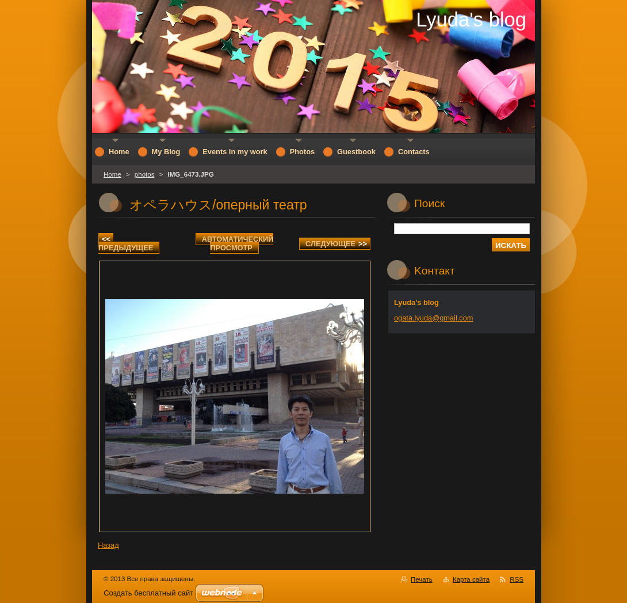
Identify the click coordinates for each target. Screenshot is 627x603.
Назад (108, 545)
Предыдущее (125, 243)
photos (145, 174)
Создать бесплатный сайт (148, 593)
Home (112, 174)
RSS (516, 579)
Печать (422, 579)
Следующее (336, 243)
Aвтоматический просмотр (238, 243)
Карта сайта (471, 579)
